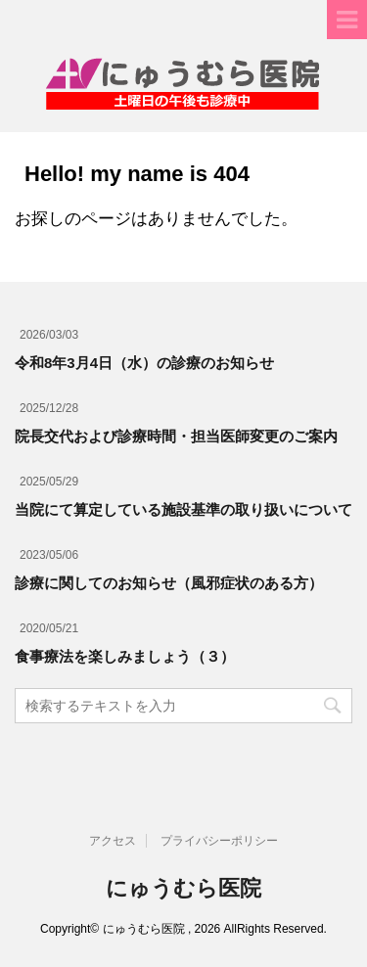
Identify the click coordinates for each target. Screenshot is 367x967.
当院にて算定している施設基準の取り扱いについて (183, 509)
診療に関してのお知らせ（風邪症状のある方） (169, 583)
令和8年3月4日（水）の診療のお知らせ (144, 362)
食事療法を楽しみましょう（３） (125, 656)
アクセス (112, 841)
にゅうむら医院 (183, 888)
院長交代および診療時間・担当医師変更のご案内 (176, 436)
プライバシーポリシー (219, 841)
